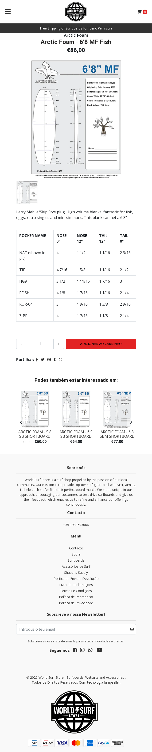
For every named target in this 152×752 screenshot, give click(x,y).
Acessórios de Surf (76, 566)
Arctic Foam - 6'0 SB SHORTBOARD (76, 434)
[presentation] (21, 422)
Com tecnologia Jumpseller (99, 682)
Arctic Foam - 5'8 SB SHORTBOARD (34, 434)
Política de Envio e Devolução (76, 578)
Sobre (76, 554)
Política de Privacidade (76, 603)
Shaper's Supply (76, 572)
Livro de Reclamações (76, 584)
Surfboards (76, 560)
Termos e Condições (76, 591)
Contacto (76, 548)
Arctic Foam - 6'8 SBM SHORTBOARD (117, 434)
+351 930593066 (76, 524)
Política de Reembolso (76, 597)
